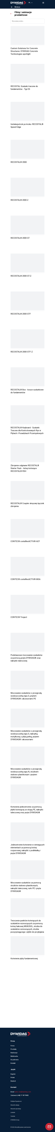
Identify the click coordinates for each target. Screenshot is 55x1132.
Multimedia (14, 1056)
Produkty (13, 1049)
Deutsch (13, 1081)
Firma (12, 1046)
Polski (13, 1077)
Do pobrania (14, 1059)
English (13, 1074)
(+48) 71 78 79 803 (23, 1095)
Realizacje (14, 1052)
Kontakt (13, 1063)
